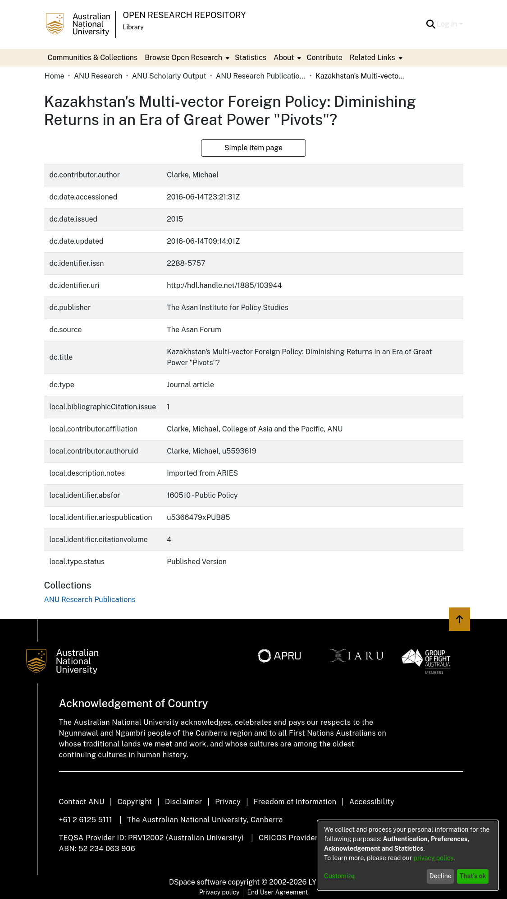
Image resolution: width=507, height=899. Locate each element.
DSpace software (197, 882)
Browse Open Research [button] (183, 57)
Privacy (228, 801)
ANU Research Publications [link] (261, 76)
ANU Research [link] (98, 76)
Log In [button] (448, 24)
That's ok (473, 876)
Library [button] (133, 27)
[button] (430, 24)
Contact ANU (82, 801)
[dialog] (408, 855)
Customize (339, 876)
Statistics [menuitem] (250, 57)
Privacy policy (219, 892)
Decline (440, 876)
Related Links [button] (372, 57)
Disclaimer (183, 801)
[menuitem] (186, 58)
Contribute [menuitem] (324, 57)
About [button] (284, 57)
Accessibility (371, 801)
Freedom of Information (295, 801)
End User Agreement (277, 892)
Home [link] (54, 76)
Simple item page (253, 148)
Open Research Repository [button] (184, 15)
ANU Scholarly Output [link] (169, 76)
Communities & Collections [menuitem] (93, 57)
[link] (90, 599)
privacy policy (433, 858)
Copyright (134, 801)
